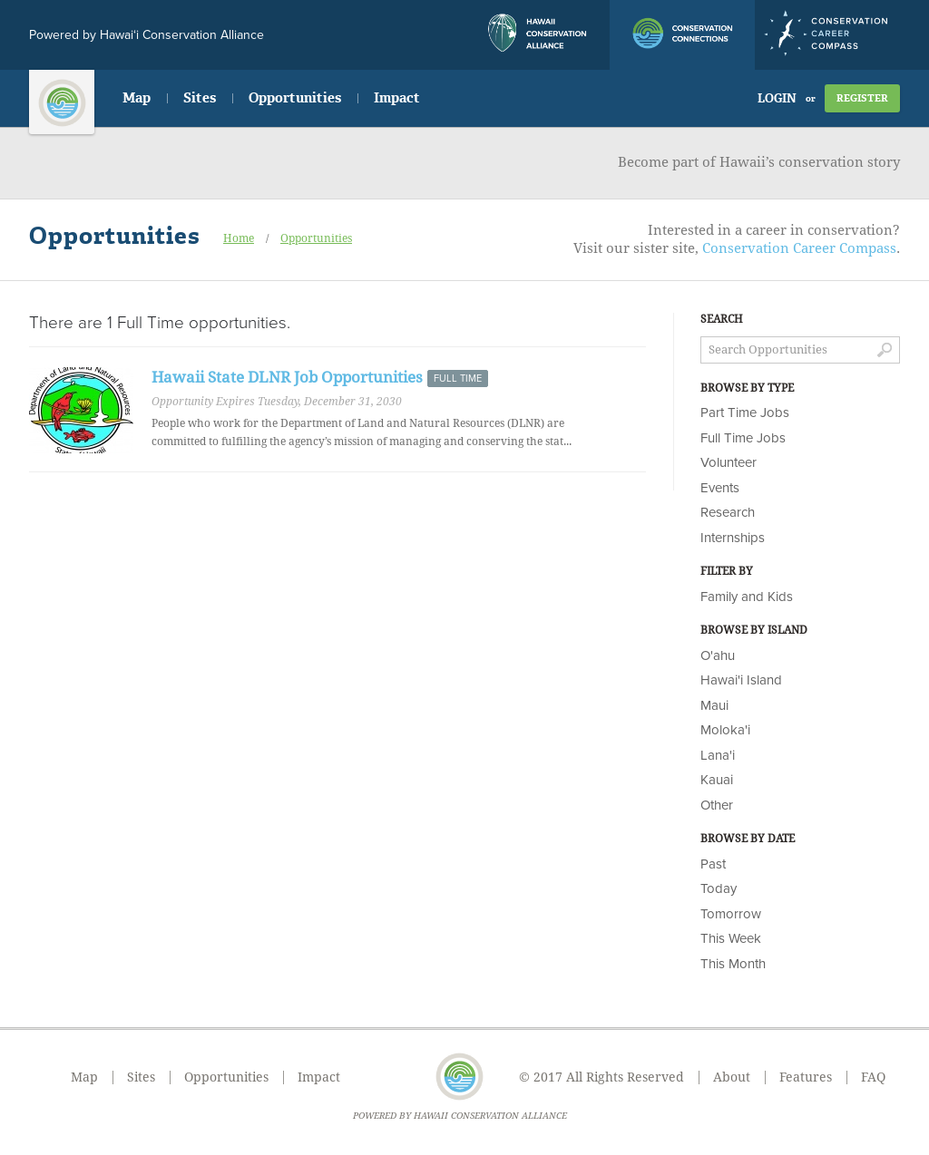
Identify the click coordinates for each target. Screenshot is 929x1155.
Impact (397, 98)
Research (727, 512)
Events (719, 488)
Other (716, 805)
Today (718, 888)
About (731, 1077)
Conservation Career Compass (799, 248)
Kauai (716, 780)
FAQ (873, 1077)
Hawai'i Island (741, 680)
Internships (732, 537)
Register (862, 98)
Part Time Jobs (744, 412)
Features (805, 1077)
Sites (199, 98)
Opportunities (295, 98)
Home (238, 238)
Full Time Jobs (743, 438)
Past (713, 864)
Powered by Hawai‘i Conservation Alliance (146, 35)
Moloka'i (725, 730)
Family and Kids (746, 596)
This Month (733, 964)
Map (136, 98)
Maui (714, 705)
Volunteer (728, 462)
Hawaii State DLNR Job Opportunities (287, 377)
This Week (730, 938)
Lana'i (717, 755)
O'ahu (717, 655)
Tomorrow (730, 914)
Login (777, 98)
